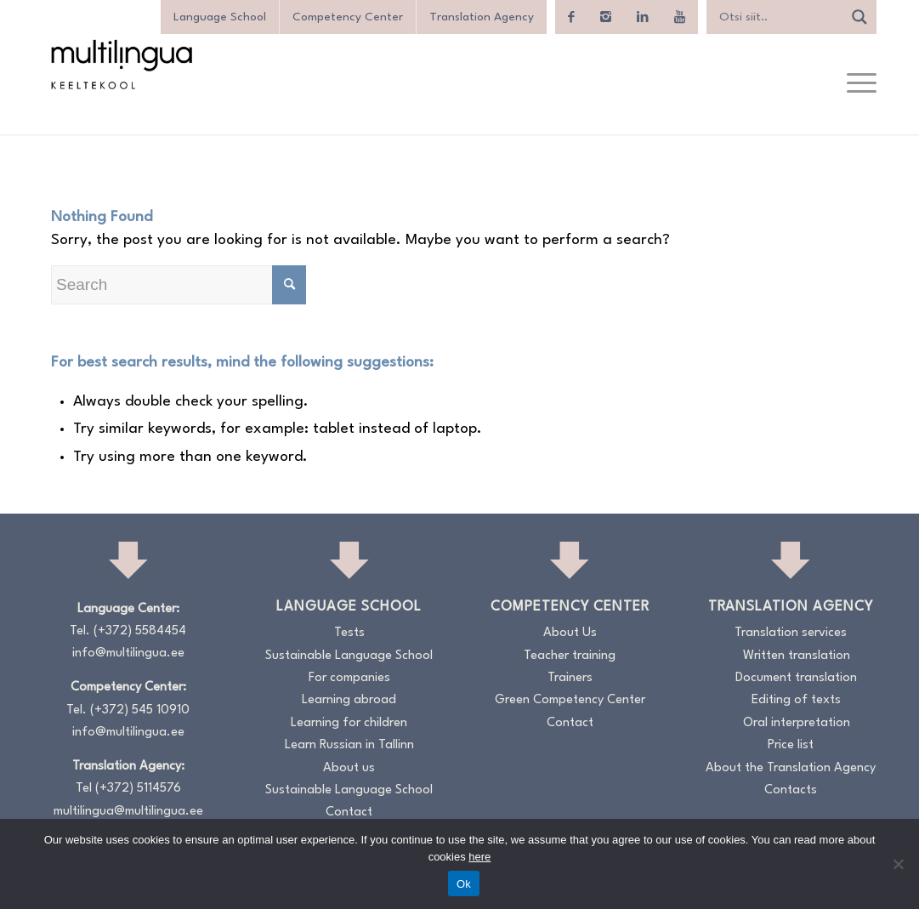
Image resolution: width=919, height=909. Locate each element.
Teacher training (570, 656)
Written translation (796, 656)
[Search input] (778, 17)
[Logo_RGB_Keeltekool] (121, 64)
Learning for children (349, 723)
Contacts (790, 790)
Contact (349, 812)
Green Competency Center (570, 700)
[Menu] (856, 84)
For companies (349, 678)
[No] (897, 863)
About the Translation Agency (791, 768)
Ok (464, 884)
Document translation (796, 678)
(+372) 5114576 (138, 788)
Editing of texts (796, 700)
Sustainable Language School (349, 656)
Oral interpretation (796, 723)
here (479, 856)
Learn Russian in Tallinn (349, 745)
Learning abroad (349, 700)
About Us (570, 633)
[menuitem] (856, 84)
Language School (219, 17)
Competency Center (347, 17)
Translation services (791, 633)
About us (349, 768)
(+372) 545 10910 (140, 710)
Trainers (570, 678)
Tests (349, 633)
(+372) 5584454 (140, 631)
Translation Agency (481, 17)
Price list (791, 745)
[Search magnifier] (859, 17)
